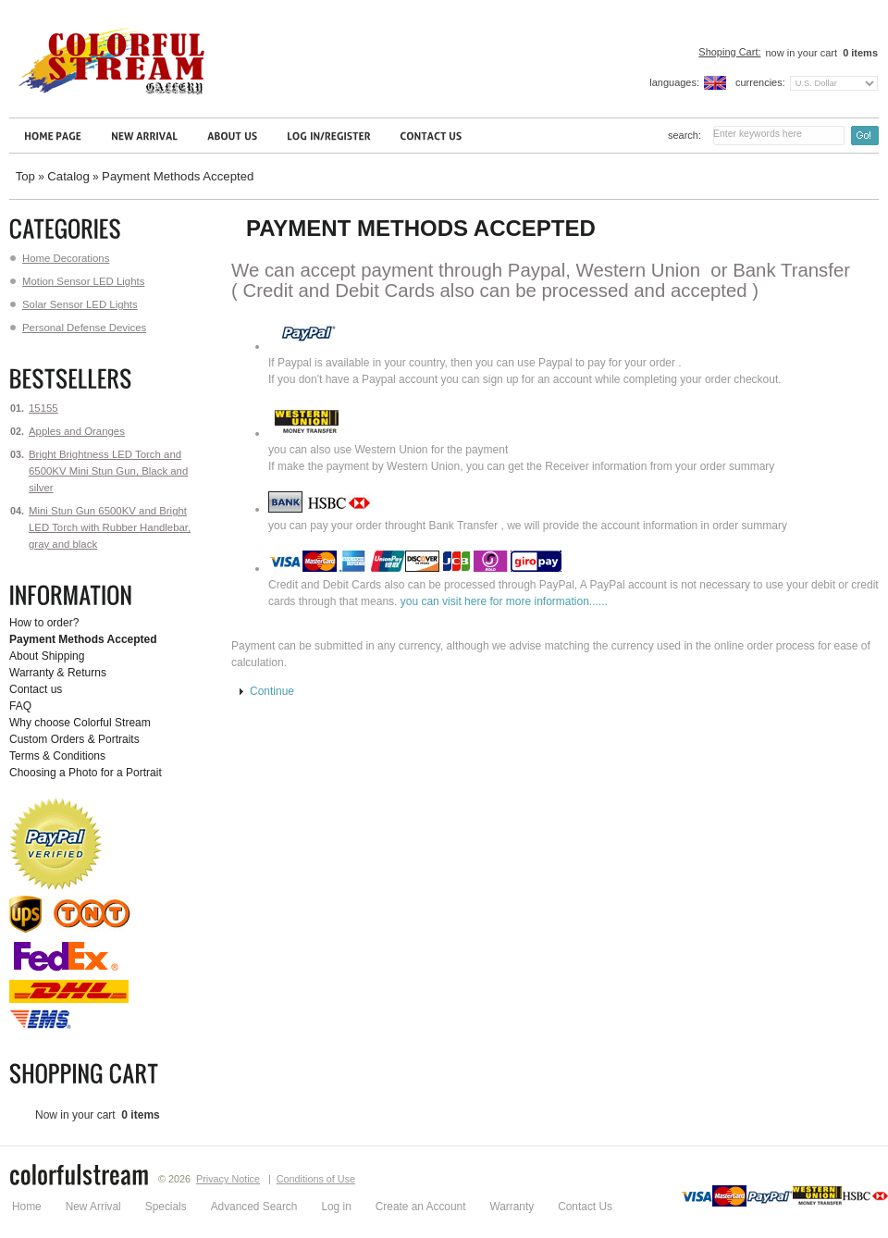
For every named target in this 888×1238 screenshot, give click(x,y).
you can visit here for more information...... (504, 601)
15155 (43, 408)
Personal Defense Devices (78, 327)
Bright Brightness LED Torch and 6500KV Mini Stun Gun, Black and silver (108, 471)
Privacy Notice (228, 1178)
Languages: (674, 82)
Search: (684, 135)
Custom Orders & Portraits (74, 739)
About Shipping (46, 656)
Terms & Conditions (57, 755)
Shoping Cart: (729, 51)
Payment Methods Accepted (177, 176)
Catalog (68, 176)
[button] (267, 692)
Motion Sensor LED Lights (77, 281)
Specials (166, 1206)
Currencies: (760, 82)
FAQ (20, 705)
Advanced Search (254, 1206)
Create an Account (421, 1206)
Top (25, 176)
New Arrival (93, 1206)
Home (27, 1206)
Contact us (35, 689)
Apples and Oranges (77, 431)
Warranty (511, 1206)
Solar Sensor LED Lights (74, 304)
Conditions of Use (316, 1178)
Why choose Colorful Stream (80, 722)
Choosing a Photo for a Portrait (85, 772)
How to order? (44, 622)
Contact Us (585, 1206)
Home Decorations (59, 258)
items (859, 52)
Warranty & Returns (57, 672)
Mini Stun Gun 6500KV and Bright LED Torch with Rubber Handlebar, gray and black (110, 527)
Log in (336, 1206)
